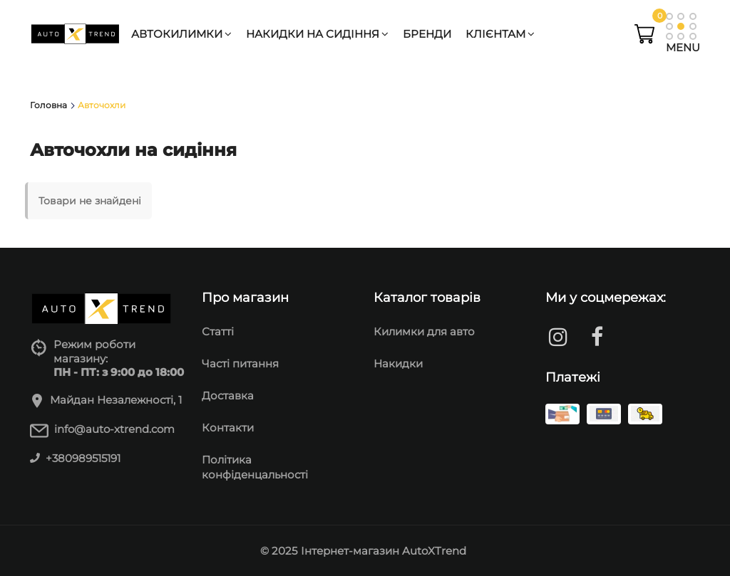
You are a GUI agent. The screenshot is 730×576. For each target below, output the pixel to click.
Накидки (398, 363)
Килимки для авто (424, 331)
